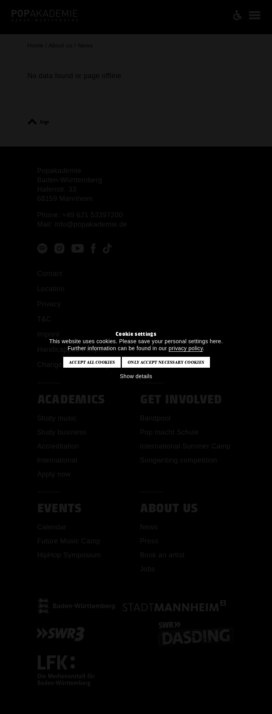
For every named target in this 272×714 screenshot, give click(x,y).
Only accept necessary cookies (166, 362)
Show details (136, 376)
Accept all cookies (92, 362)
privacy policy (186, 348)
